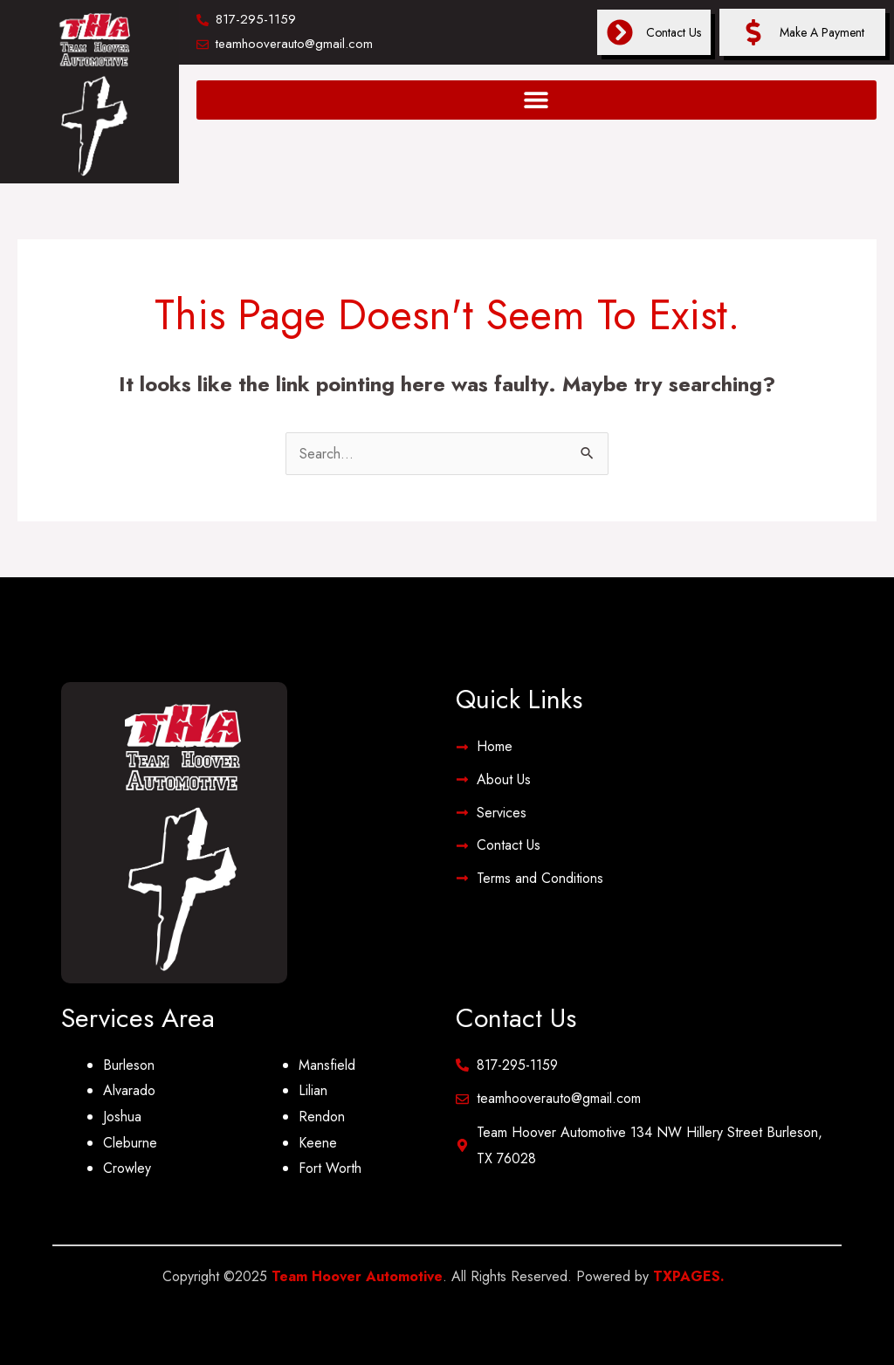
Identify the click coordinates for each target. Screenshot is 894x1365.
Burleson (129, 1065)
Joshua (122, 1116)
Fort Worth (330, 1168)
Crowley (127, 1168)
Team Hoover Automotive (357, 1276)
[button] (536, 100)
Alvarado (129, 1090)
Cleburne (130, 1143)
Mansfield (327, 1065)
